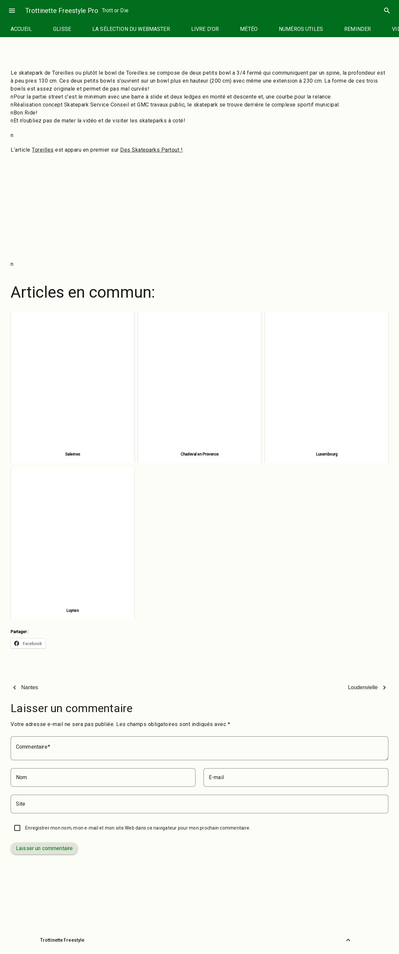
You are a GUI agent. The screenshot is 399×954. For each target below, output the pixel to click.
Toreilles (43, 150)
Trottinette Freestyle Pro (61, 11)
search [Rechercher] (387, 11)
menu (12, 11)
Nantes (29, 687)
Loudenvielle (363, 687)
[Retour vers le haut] (348, 940)
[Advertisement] (199, 207)
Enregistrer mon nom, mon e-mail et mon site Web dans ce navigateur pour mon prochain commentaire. (137, 828)
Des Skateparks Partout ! (151, 150)
